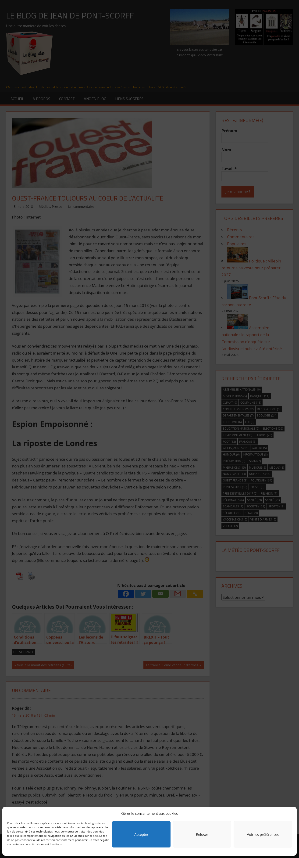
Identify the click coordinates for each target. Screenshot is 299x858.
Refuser (202, 834)
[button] (289, 813)
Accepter (141, 834)
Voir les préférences (263, 834)
